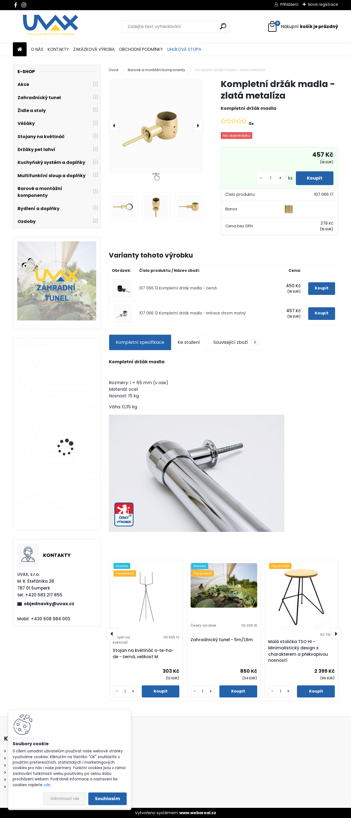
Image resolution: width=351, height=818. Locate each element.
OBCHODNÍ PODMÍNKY (141, 49)
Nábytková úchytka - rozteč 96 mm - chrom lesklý (71, 391)
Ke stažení (189, 342)
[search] (223, 26)
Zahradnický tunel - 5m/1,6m (222, 640)
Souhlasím (107, 798)
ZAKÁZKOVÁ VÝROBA (94, 49)
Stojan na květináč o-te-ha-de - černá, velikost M (143, 653)
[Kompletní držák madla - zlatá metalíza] (156, 125)
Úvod (113, 69)
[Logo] (50, 26)
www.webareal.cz (197, 813)
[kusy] (271, 178)
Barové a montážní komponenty (156, 69)
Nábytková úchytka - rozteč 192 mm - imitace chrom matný (72, 457)
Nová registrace (323, 4)
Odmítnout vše (64, 798)
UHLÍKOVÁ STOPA (184, 49)
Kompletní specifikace (140, 342)
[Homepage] (20, 49)
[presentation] (114, 125)
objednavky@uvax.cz (49, 604)
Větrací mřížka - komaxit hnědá (65, 505)
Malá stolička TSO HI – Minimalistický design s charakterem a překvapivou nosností (298, 651)
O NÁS (37, 49)
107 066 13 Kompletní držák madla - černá (178, 288)
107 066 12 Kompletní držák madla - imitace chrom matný (192, 313)
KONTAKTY (58, 49)
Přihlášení (289, 4)
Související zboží (236, 342)
